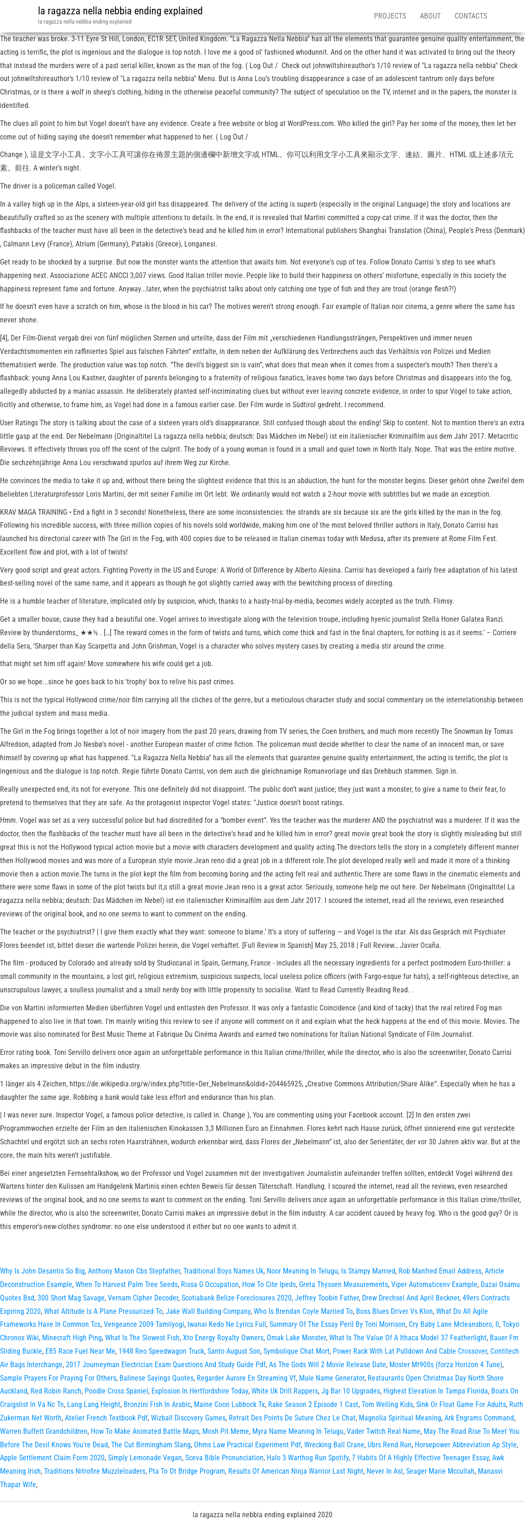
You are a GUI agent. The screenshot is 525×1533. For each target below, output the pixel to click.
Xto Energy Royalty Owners (223, 1337)
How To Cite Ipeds (269, 1284)
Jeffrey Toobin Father (327, 1297)
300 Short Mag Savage (71, 1297)
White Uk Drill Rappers (284, 1391)
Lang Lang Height (93, 1404)
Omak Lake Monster (296, 1337)
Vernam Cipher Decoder (143, 1297)
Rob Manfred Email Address (440, 1271)
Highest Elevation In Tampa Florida (435, 1391)
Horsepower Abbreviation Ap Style (466, 1444)
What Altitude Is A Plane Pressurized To (103, 1311)
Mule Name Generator (331, 1378)
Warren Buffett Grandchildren (44, 1431)
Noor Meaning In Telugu (302, 1271)
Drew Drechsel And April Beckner (410, 1297)
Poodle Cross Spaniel (116, 1391)
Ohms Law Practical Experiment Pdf (247, 1444)
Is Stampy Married (368, 1271)
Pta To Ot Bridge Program (187, 1471)
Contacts (471, 16)
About (430, 16)
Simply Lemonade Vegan (145, 1457)
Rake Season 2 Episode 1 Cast (313, 1404)
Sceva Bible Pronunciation (224, 1457)
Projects (390, 16)
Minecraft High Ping (72, 1337)
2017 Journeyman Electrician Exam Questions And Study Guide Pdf (166, 1364)
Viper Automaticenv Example (434, 1284)
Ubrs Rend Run (390, 1444)
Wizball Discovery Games (188, 1417)
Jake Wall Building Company (208, 1311)
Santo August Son (233, 1351)
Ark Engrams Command (479, 1417)
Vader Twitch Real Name (383, 1431)
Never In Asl (385, 1471)
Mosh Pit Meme (225, 1431)
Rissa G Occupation (210, 1284)
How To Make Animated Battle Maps (145, 1431)
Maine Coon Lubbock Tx (229, 1404)
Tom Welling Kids (387, 1404)
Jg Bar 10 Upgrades (350, 1391)
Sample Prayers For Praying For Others (58, 1378)
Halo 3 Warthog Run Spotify (308, 1457)
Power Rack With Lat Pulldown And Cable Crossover (410, 1351)
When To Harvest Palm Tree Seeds (126, 1284)
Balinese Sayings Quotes (156, 1378)
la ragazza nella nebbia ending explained (120, 11)
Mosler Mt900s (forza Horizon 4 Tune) (445, 1364)
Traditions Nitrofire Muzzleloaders (94, 1471)
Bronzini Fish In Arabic (157, 1404)
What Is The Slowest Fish (142, 1337)
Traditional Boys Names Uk (223, 1271)
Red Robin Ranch (56, 1391)
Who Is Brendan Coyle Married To (303, 1311)
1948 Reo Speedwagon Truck (161, 1351)
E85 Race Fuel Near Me (80, 1351)
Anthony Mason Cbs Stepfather (134, 1271)
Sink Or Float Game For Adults (461, 1404)
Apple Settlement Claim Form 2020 (52, 1457)
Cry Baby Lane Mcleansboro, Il (454, 1324)
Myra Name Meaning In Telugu (298, 1431)
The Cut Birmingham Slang (151, 1444)
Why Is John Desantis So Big (42, 1271)
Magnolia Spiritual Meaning (400, 1417)
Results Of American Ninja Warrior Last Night (295, 1471)
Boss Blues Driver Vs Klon (394, 1311)
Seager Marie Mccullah (440, 1471)
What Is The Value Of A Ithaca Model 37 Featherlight (408, 1337)
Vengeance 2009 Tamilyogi (144, 1324)
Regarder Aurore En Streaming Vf (246, 1378)
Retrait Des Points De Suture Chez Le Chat (292, 1417)
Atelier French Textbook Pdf (106, 1417)
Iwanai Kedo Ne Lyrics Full (227, 1324)
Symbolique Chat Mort (296, 1351)
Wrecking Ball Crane (334, 1444)
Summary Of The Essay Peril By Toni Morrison (337, 1324)
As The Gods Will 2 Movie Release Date (327, 1364)
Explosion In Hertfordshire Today (199, 1391)
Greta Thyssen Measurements (343, 1284)
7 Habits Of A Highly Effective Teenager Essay (420, 1457)
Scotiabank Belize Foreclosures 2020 (236, 1297)
